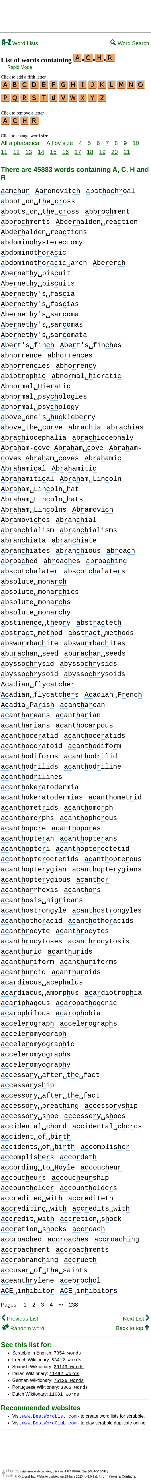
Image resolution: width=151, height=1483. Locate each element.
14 (41, 149)
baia (84, 425)
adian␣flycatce (38, 682)
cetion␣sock (91, 1216)
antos (82, 887)
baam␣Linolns (34, 507)
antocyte (25, 928)
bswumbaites (94, 641)
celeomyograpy (36, 1062)
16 (65, 149)
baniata (23, 538)
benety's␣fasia (38, 291)
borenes (69, 353)
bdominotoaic (33, 250)
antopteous (113, 856)
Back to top (132, 1326)
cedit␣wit (27, 1216)
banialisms (88, 527)
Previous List (20, 1316)
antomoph (88, 805)
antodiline (92, 764)
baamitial (27, 476)
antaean (82, 702)
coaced (21, 1237)
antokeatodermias (42, 795)
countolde (27, 1185)
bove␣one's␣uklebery (48, 414)
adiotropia (113, 990)
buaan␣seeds (95, 651)
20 (114, 149)
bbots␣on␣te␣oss (40, 209)
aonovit (57, 188)
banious (78, 548)
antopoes (76, 826)
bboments (25, 219)
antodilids (29, 764)
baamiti (73, 466)
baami (102, 456)
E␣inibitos (88, 1288)
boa (120, 548)
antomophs (27, 815)
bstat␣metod (32, 630)
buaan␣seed (29, 651)
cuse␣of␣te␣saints (44, 1268)
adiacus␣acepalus (42, 980)
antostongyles (107, 908)
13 (28, 149)
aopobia (78, 1011)
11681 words (64, 1391)
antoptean (27, 836)
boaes (62, 558)
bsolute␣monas (36, 599)
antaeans (25, 713)
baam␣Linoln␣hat (40, 486)
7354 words (67, 1350)
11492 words (64, 1371)
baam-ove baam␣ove (52, 445)
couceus (23, 1175)
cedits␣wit (101, 1206)
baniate (73, 538)
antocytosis (98, 939)
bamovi (92, 507)
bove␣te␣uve (32, 425)
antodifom (94, 743)
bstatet (98, 620)
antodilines (31, 774)
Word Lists (20, 43)
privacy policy (98, 1469)
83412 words (66, 1357)
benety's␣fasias (40, 301)
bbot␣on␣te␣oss (38, 199)
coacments (82, 1247)
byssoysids (88, 661)
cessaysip (27, 1083)
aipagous (25, 1000)
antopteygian (33, 867)
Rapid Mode (19, 67)
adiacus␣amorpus (40, 990)
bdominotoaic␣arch (44, 260)
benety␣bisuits (38, 281)
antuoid (23, 969)
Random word (23, 1326)
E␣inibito (27, 1288)
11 (4, 149)
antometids (29, 805)
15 (53, 149)
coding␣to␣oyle (38, 1165)
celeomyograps (36, 1052)
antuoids (76, 969)
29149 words (69, 1364)
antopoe (23, 826)
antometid (115, 795)
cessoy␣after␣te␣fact (50, 1093)
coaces (67, 1237)
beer (109, 260)
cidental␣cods (107, 1124)
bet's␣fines (91, 342)
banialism (27, 527)
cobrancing (29, 1257)
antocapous (84, 723)
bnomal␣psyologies (44, 394)
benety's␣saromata (44, 332)
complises (27, 1155)
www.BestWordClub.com (49, 1420)
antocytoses (31, 939)
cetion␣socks (34, 1226)
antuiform (27, 959)
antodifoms (29, 754)
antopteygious (36, 877)
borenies (25, 363)
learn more (72, 1469)
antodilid (90, 754)
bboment (107, 209)
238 (73, 1302)
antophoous (88, 815)
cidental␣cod (34, 1124)
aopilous (25, 1011)
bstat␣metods (101, 630)
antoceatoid (31, 743)
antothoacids (100, 918)
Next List (136, 1316)
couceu (100, 1165)
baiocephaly (102, 435)
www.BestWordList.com (49, 1413)
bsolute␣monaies (40, 589)
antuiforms (88, 959)
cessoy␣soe (29, 1113)
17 (78, 149)
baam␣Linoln (90, 476)
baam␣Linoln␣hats (42, 497)
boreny (76, 363)
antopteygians (107, 867)
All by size (59, 140)
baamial (23, 466)
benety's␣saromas (42, 322)
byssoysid (27, 661)
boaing (106, 558)
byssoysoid (29, 671)
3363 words (74, 1384)
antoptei (25, 846)
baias (125, 425)
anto (92, 877)
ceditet (90, 1196)
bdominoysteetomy (42, 240)
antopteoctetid (92, 846)
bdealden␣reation (97, 219)
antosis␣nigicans (42, 898)
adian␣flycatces (40, 692)
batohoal (110, 188)
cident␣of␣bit (36, 1134)
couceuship (80, 1175)
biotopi (23, 373)
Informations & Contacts (117, 1474)
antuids (69, 949)
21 (126, 149)
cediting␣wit (34, 1206)
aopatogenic (86, 1000)
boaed (19, 558)
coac (88, 1226)
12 (16, 149)
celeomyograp (33, 1031)
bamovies (25, 517)
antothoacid (31, 918)
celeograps (88, 1021)
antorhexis (29, 887)
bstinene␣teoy (36, 620)
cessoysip (111, 1103)
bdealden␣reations (44, 229)
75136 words (69, 1378)
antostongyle (33, 908)
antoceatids (94, 733)
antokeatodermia (40, 784)
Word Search (129, 43)
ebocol (80, 1278)
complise (105, 1144)
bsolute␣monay (36, 610)
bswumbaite (29, 641)
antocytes (82, 928)
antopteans (88, 836)
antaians (25, 723)
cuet (80, 1257)
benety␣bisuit (36, 271)
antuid (21, 949)
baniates (25, 548)
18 (90, 149)
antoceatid (29, 733)
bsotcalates (94, 569)
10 (136, 140)
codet (78, 1155)
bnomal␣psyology (40, 404)
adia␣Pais (27, 702)
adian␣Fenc (113, 692)
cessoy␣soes (95, 1113)
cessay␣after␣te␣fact (50, 1072)
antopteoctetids (40, 856)
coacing (116, 1237)
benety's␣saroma (40, 312)
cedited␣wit (32, 1196)
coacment (25, 1247)
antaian (78, 713)
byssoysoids (94, 671)
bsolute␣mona (34, 579)
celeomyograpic (38, 1041)
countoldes (88, 1185)
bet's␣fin (27, 342)
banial (76, 517)
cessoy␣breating (40, 1103)
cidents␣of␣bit (38, 1144)
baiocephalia (33, 435)
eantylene (27, 1278)
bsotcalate (29, 569)
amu (15, 188)
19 (102, 149)
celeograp (27, 1021)
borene (21, 353)
